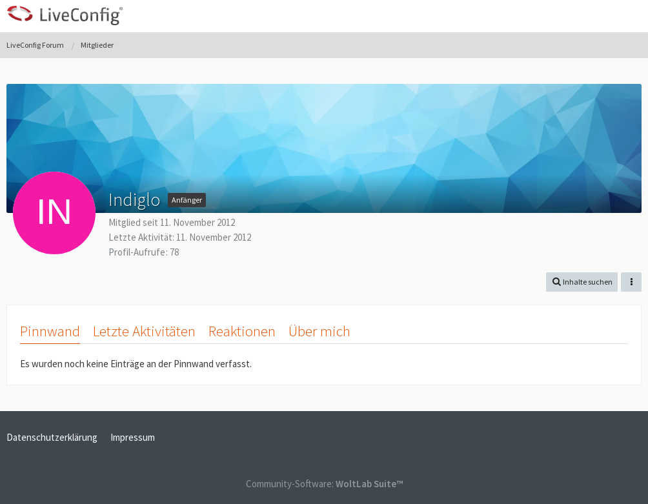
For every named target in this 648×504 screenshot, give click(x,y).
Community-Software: (324, 484)
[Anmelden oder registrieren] (599, 16)
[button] (631, 16)
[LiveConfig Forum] (64, 15)
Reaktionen (242, 330)
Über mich (319, 330)
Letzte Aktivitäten (144, 330)
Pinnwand (50, 330)
